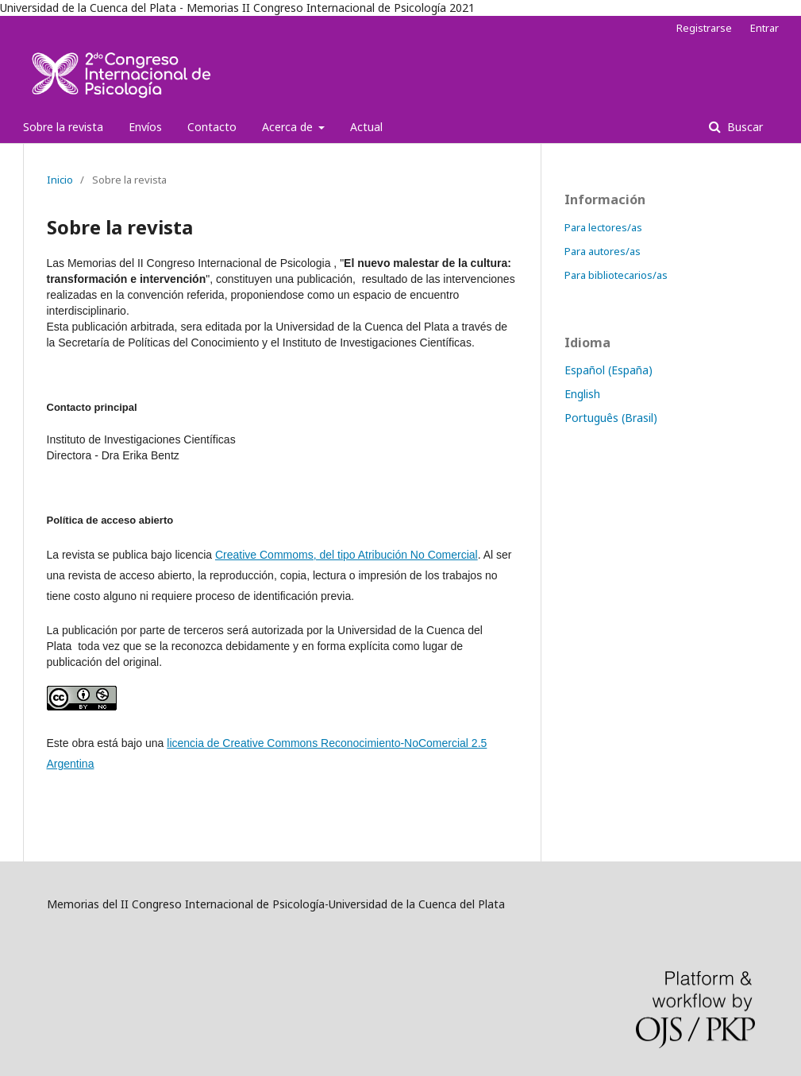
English (582, 393)
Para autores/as (602, 251)
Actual (366, 126)
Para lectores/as (603, 227)
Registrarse (704, 28)
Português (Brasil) (610, 417)
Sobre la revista (63, 126)
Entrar (764, 28)
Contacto (212, 126)
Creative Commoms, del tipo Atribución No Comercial (346, 554)
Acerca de (289, 126)
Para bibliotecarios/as (616, 275)
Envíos (145, 126)
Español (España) (608, 369)
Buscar (743, 126)
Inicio (60, 179)
